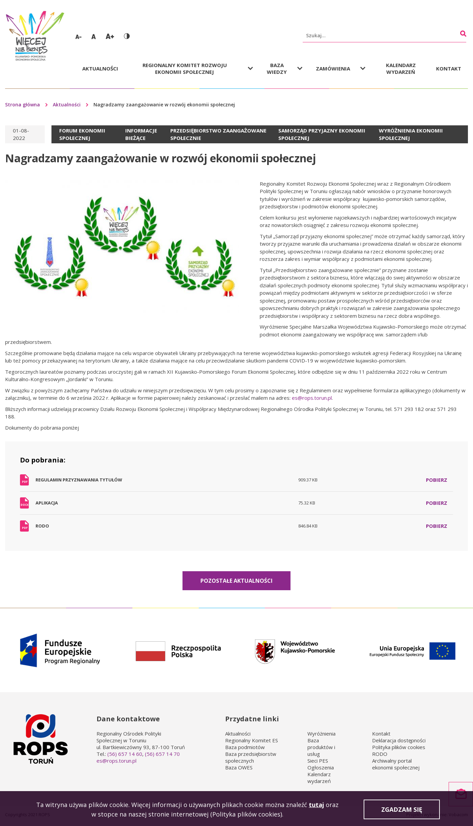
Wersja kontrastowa (127, 36)
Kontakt (448, 68)
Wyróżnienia (321, 733)
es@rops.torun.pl (312, 397)
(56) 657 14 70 (162, 753)
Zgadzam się (401, 811)
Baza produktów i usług (321, 747)
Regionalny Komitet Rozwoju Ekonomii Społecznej (185, 68)
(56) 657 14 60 (124, 753)
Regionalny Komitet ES (251, 740)
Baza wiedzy (277, 68)
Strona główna (22, 104)
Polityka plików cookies (398, 747)
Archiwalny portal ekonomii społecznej (396, 764)
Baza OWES (239, 767)
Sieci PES (317, 760)
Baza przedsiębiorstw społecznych (250, 757)
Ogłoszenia (320, 767)
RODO (379, 753)
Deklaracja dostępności (399, 740)
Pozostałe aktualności (236, 580)
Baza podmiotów (245, 747)
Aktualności (100, 68)
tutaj (316, 806)
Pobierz (436, 479)
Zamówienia (333, 68)
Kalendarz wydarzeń (401, 68)
